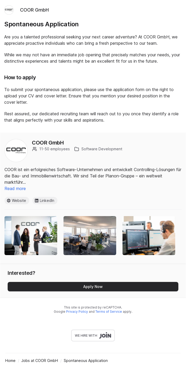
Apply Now (93, 286)
